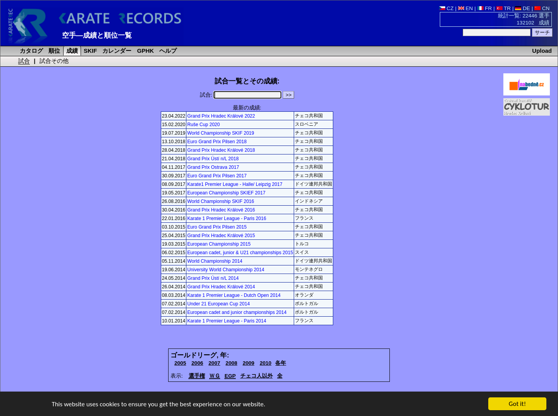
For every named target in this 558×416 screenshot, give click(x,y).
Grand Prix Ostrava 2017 (213, 167)
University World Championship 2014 (225, 269)
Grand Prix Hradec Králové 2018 (221, 150)
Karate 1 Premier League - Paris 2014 (226, 321)
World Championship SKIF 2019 (220, 133)
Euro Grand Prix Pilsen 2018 (216, 141)
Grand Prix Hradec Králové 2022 (221, 116)
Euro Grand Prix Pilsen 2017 (216, 176)
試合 (24, 60)
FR (484, 8)
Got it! (517, 404)
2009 (248, 363)
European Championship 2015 (218, 244)
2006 (197, 363)
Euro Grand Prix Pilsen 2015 (216, 227)
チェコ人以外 (256, 376)
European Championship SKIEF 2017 (226, 193)
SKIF (89, 50)
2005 (180, 363)
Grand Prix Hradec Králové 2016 (221, 210)
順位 (53, 50)
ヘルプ (167, 50)
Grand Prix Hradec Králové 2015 (221, 235)
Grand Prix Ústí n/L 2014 (213, 278)
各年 (280, 363)
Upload (542, 50)
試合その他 (54, 60)
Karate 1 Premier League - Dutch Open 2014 (234, 295)
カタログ (30, 50)
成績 (71, 50)
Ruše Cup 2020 (203, 124)
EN (465, 8)
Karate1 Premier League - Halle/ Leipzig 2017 (234, 184)
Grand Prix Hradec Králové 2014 (221, 286)
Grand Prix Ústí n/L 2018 (213, 158)
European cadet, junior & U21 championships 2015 (240, 252)
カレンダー (116, 50)
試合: (241, 95)
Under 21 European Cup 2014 (218, 304)
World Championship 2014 (214, 261)
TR (503, 8)
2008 (231, 363)
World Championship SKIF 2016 (220, 201)
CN (541, 8)
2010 (265, 363)
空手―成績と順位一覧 (97, 35)
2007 (214, 363)
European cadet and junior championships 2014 (236, 312)
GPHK (145, 50)
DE (522, 8)
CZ (446, 8)
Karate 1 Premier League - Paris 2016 (226, 218)
